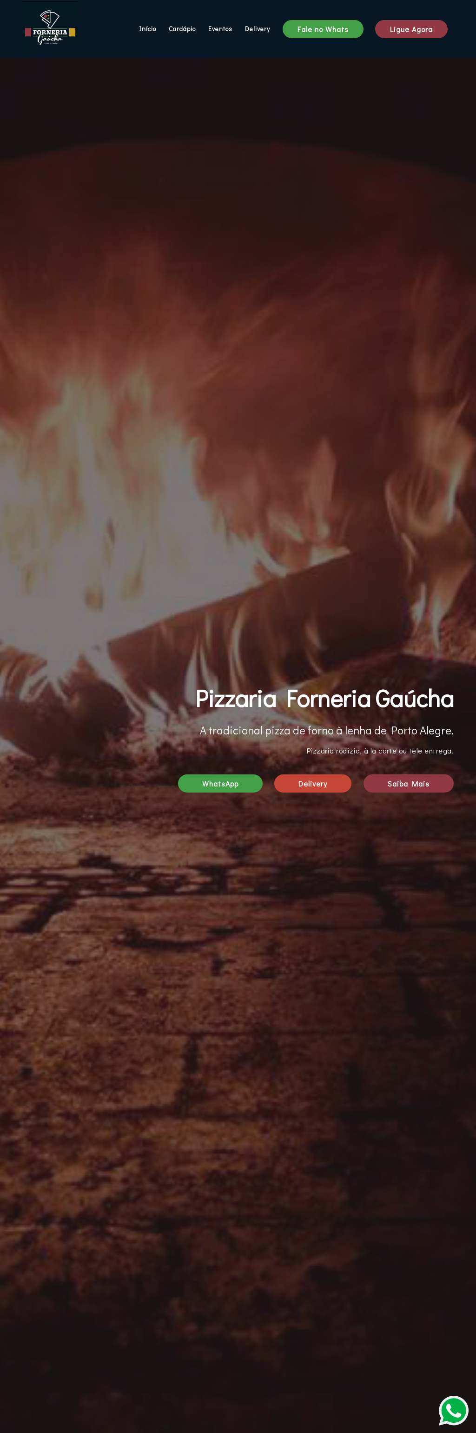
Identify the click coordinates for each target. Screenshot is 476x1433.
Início (147, 29)
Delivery (257, 29)
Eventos (220, 29)
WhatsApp (220, 783)
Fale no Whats (323, 29)
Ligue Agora (411, 29)
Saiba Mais (409, 783)
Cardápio (182, 29)
